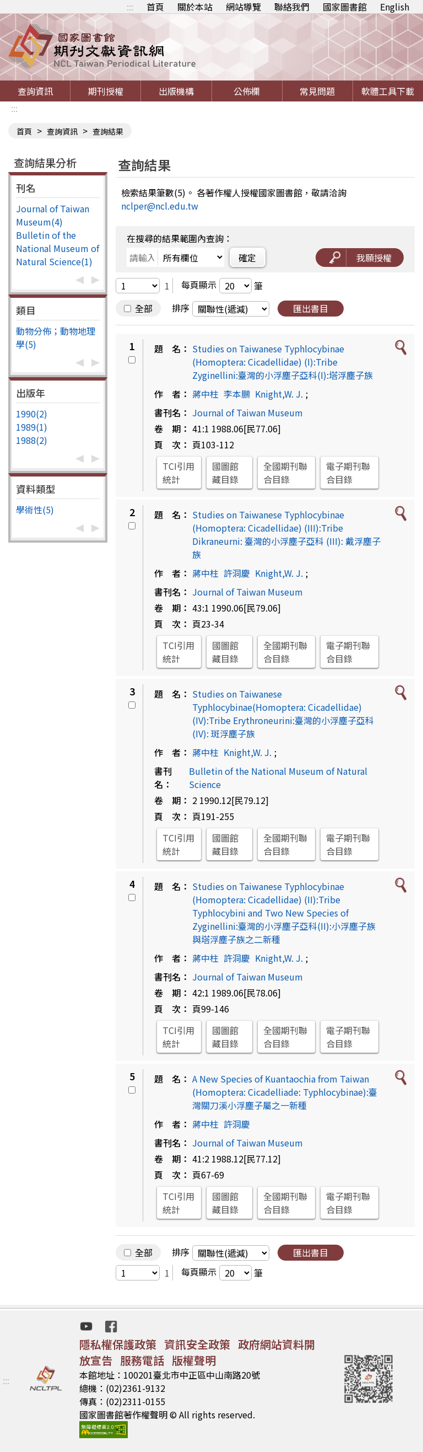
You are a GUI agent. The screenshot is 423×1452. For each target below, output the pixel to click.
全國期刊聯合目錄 (285, 472)
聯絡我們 (292, 6)
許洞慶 (237, 573)
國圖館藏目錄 (225, 472)
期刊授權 (105, 91)
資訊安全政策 (197, 1344)
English (394, 6)
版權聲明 (194, 1360)
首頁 (155, 6)
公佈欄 (247, 91)
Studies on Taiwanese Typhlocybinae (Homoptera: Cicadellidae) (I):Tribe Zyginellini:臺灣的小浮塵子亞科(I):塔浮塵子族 (282, 362)
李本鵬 (237, 393)
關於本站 (195, 6)
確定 (247, 257)
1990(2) (31, 413)
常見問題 (317, 91)
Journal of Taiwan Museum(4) (52, 215)
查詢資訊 (35, 91)
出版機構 (176, 91)
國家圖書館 (345, 6)
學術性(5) (35, 509)
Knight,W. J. (279, 393)
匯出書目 (310, 308)
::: (130, 6)
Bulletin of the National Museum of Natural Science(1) (57, 248)
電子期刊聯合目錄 (348, 472)
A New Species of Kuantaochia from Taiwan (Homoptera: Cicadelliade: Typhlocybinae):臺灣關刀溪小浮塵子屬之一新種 (284, 1092)
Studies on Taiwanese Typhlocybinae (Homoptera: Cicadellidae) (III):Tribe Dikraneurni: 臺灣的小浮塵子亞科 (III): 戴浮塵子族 (286, 534)
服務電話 (142, 1360)
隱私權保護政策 (117, 1344)
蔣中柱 (205, 393)
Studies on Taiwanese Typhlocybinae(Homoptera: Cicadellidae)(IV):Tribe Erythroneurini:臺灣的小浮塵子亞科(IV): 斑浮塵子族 (283, 713)
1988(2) (31, 440)
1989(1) (31, 426)
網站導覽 (243, 6)
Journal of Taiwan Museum (247, 412)
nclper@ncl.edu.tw (159, 205)
